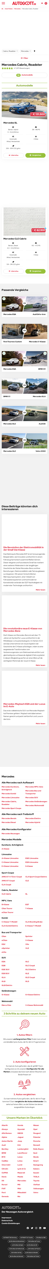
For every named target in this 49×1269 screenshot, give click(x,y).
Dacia (4, 1177)
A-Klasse (5, 849)
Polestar (36, 1137)
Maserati (21, 1173)
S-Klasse (29, 866)
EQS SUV (5, 973)
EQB (3, 965)
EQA (3, 961)
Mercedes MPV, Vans (34, 787)
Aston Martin (7, 1141)
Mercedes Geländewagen (36, 801)
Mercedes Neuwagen (11, 833)
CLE (27, 881)
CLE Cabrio (6, 894)
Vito (27, 944)
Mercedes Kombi (9, 793)
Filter (24, 58)
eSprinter (6, 948)
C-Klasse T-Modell (9, 922)
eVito (4, 952)
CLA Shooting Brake (34, 922)
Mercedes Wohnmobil (34, 805)
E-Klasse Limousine (10, 866)
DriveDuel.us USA (41, 1237)
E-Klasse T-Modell (33, 926)
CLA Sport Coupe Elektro (36, 877)
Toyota (36, 1181)
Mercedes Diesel (9, 822)
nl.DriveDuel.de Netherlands (16, 1248)
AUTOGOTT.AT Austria (26, 1237)
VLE (27, 948)
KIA (19, 1145)
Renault (36, 1145)
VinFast (36, 1184)
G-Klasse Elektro (32, 995)
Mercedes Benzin (9, 818)
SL (26, 894)
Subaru (36, 1169)
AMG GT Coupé (8, 881)
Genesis (5, 1196)
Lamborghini (22, 1149)
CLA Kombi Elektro (10, 926)
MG (18, 1184)
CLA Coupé (6, 884)
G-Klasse (5, 995)
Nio (18, 1196)
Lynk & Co (21, 1169)
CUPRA (5, 1173)
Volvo (35, 1192)
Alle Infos (13, 155)
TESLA (36, 1177)
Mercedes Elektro (33, 818)
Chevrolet (6, 1165)
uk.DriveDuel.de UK (32, 1245)
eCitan (4, 940)
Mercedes (21, 1181)
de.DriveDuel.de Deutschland (16, 1241)
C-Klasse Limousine (10, 862)
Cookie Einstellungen (11, 1223)
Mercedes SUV (31, 797)
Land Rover (22, 1153)
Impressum (6, 1218)
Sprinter (29, 936)
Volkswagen (38, 1188)
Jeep (19, 1141)
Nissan (36, 1125)
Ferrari (4, 1184)
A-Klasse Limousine (10, 858)
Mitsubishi (21, 1192)
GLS (27, 981)
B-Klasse (5, 904)
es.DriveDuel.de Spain (17, 1245)
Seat (35, 1153)
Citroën (5, 1169)
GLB (3, 981)
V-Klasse (29, 940)
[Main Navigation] (3, 3)
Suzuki (36, 1173)
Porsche (36, 1141)
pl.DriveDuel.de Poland (34, 1248)
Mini (19, 1188)
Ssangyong (38, 1165)
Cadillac (5, 1161)
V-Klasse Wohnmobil (34, 1005)
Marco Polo (6, 1005)
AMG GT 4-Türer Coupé (12, 877)
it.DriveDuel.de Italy (16, 1252)
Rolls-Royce (38, 1149)
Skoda (36, 1157)
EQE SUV (5, 969)
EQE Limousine (31, 858)
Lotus (19, 1161)
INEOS (20, 1133)
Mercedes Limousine (10, 797)
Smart (36, 1161)
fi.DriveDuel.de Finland (33, 1256)
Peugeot (37, 1133)
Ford (3, 1192)
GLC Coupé (30, 965)
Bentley (5, 1149)
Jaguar (20, 1137)
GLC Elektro (30, 969)
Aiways (5, 1129)
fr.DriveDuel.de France (34, 1241)
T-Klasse (29, 908)
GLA (3, 977)
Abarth (5, 1125)
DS (3, 1181)
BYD (3, 1157)
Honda (20, 1125)
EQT (27, 904)
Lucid (19, 1165)
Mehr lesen (40, 590)
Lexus (20, 1157)
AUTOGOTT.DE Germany (10, 1237)
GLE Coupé (30, 977)
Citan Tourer (7, 908)
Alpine (4, 1137)
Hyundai (21, 1129)
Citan (4, 936)
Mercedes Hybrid (32, 822)
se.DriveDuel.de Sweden (31, 1252)
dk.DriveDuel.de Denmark (16, 1256)
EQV (3, 944)
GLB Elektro (7, 985)
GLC (27, 961)
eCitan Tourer (7, 912)
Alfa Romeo (7, 1133)
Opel (35, 1129)
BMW (4, 1153)
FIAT (4, 1188)
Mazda (20, 1177)
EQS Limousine (31, 862)
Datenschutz (7, 1220)
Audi (4, 1145)
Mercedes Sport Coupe (11, 808)
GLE (27, 973)
